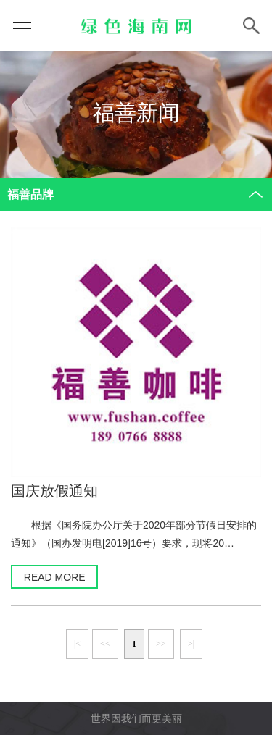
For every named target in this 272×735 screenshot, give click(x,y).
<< (105, 644)
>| (191, 644)
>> (161, 644)
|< (77, 644)
